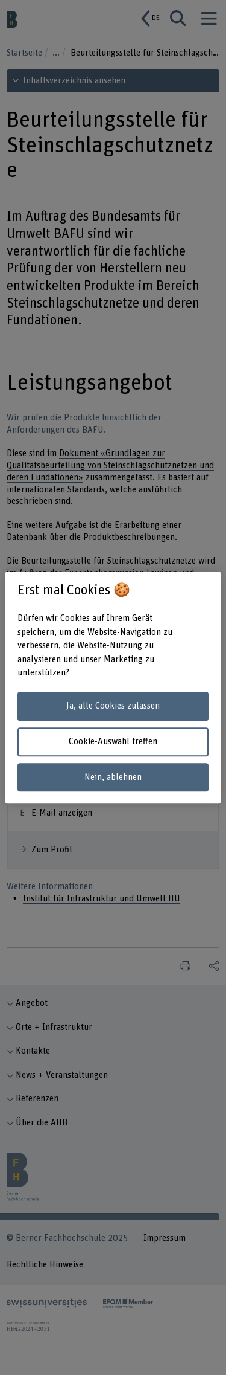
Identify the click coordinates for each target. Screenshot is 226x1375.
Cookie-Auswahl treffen (113, 741)
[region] (112, 687)
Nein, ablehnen (113, 777)
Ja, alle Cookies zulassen (113, 706)
